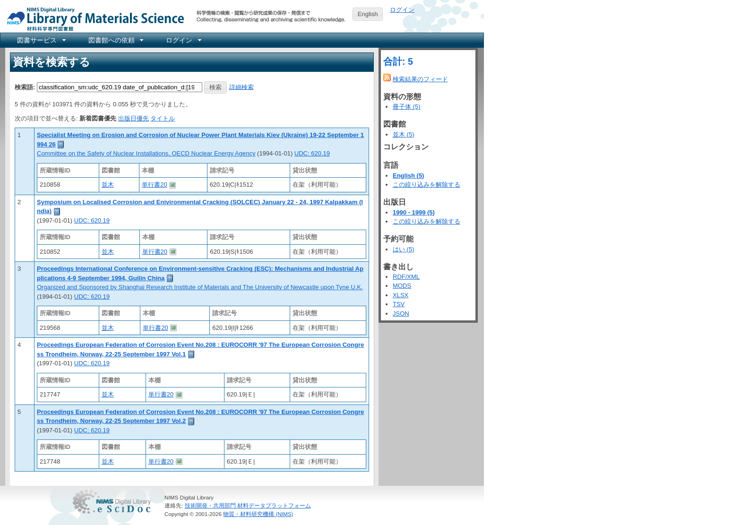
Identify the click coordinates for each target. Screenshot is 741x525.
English (368, 13)
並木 (108, 184)
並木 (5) (403, 134)
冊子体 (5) (407, 106)
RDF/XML (406, 276)
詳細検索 (241, 86)
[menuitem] (40, 40)
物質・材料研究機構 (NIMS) (258, 514)
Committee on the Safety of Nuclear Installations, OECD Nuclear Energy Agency (146, 153)
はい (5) (403, 249)
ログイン (402, 9)
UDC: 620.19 (312, 153)
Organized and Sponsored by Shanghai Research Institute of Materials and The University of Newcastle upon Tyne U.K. (200, 287)
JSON (401, 313)
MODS (402, 285)
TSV (399, 304)
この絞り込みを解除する (426, 184)
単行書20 (154, 184)
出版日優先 (133, 118)
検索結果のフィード (420, 79)
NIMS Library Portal (92, 18)
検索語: (25, 86)
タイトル (162, 118)
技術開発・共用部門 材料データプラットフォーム (248, 505)
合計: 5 (398, 61)
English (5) (408, 175)
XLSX (400, 295)
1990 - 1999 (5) (414, 212)
